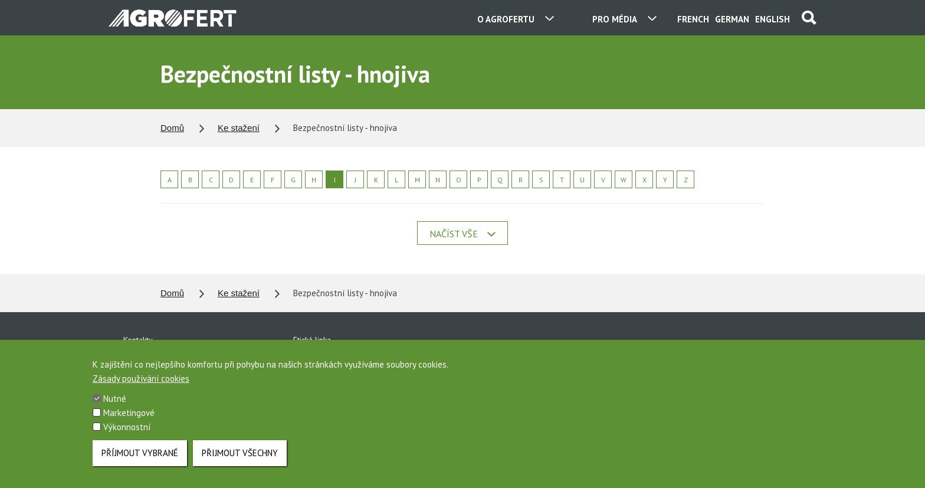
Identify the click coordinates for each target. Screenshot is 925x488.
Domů (172, 128)
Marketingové (129, 421)
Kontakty (138, 340)
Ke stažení (239, 128)
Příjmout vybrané (139, 461)
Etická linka (312, 340)
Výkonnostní (126, 435)
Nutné (114, 407)
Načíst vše (462, 234)
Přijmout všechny (240, 461)
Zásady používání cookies (141, 387)
